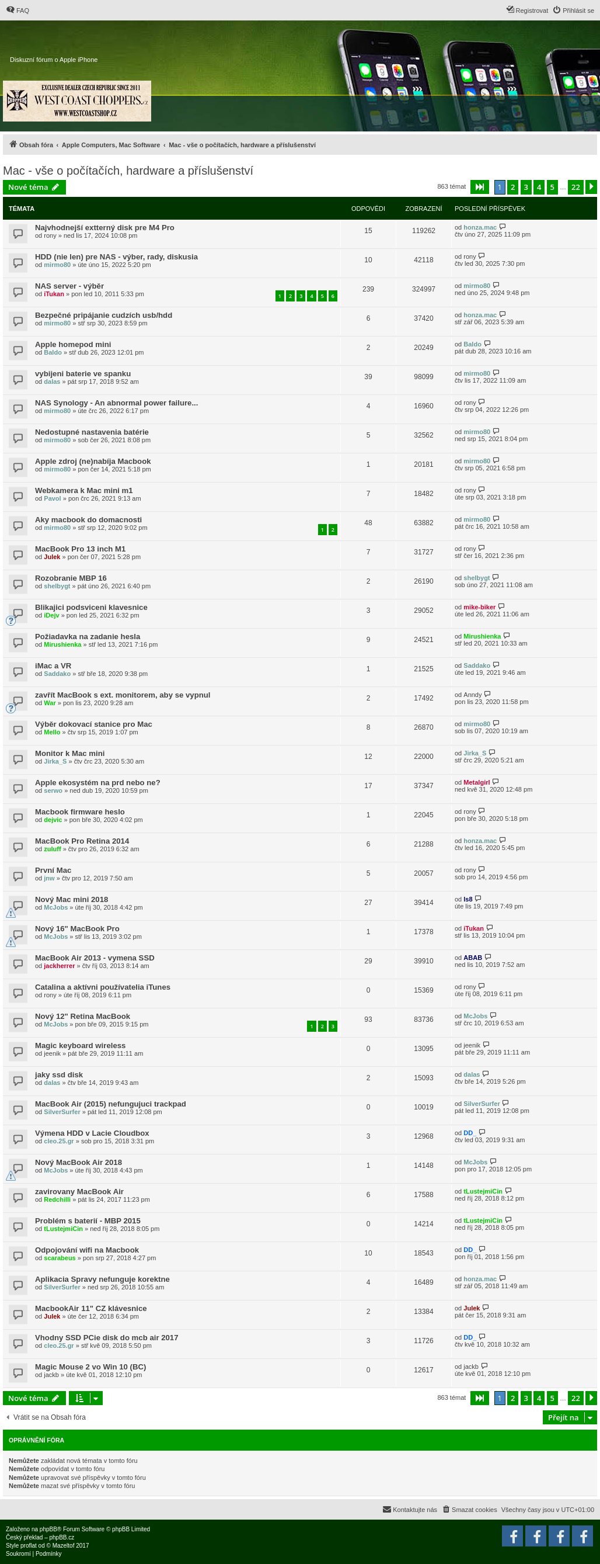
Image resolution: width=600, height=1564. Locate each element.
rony (50, 235)
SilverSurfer (62, 1111)
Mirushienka (62, 644)
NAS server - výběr (69, 286)
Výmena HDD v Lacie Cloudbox (92, 1133)
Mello (52, 732)
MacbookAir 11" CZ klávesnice (91, 1308)
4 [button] (539, 187)
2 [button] (513, 187)
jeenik (52, 1053)
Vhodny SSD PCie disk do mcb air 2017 (107, 1337)
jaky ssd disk (59, 1074)
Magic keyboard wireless (80, 1045)
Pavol (52, 498)
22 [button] (575, 187)
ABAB (472, 957)
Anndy (472, 694)
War (49, 702)
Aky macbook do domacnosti (88, 519)
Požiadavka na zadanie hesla (87, 636)
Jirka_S (55, 761)
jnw (49, 878)
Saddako (57, 673)
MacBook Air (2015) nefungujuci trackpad (110, 1104)
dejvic (53, 819)
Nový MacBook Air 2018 (78, 1162)
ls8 (467, 899)
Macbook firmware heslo (80, 811)
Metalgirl (476, 782)
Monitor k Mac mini (69, 753)
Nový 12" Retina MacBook (82, 1016)
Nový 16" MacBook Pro (77, 928)
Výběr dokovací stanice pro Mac (93, 724)
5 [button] (552, 187)
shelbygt (57, 585)
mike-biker (479, 607)
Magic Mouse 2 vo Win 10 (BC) (90, 1366)
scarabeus (59, 1257)
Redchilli (57, 1199)
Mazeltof (64, 1545)
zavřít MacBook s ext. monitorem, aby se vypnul (122, 695)
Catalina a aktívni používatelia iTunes (102, 987)
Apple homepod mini (73, 344)
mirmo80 (57, 264)
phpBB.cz (61, 1537)
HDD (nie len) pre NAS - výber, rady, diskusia (116, 256)
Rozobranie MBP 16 (71, 578)
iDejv (51, 615)
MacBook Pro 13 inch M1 (80, 549)
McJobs (56, 907)
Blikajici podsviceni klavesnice (91, 607)
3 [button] (526, 187)
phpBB (48, 1529)
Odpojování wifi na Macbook (87, 1250)
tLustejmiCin (483, 1191)
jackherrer (59, 965)
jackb (51, 1374)
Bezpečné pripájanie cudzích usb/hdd (103, 315)
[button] (479, 187)
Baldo (53, 352)
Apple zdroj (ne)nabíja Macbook (93, 461)
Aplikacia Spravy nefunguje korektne (102, 1279)
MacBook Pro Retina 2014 (82, 841)
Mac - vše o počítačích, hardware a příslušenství (128, 170)
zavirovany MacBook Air (79, 1191)
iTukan (54, 293)
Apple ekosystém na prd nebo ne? (98, 782)
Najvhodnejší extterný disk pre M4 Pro (105, 227)
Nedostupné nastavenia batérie (92, 432)
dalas (52, 381)
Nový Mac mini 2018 (71, 899)
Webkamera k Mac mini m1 (84, 490)
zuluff (52, 848)
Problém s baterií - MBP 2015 (88, 1220)
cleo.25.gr (59, 1141)
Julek (52, 556)
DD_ (469, 1132)
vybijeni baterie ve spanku (83, 373)
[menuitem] (17, 11)
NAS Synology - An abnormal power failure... (116, 402)
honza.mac (480, 227)
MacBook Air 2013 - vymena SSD (95, 957)
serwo (53, 790)
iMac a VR (53, 665)
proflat (28, 1545)
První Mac (53, 870)
